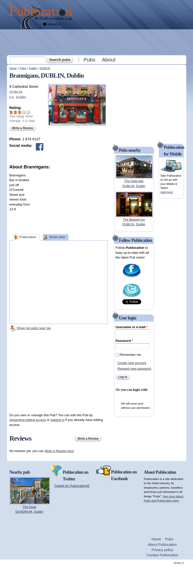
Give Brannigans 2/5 (16, 112)
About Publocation (162, 545)
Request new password (134, 368)
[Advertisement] (97, 42)
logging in (57, 420)
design (179, 563)
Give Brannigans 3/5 (20, 112)
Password (124, 341)
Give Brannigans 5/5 (28, 112)
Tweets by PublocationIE (72, 486)
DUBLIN (45, 68)
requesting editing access (27, 420)
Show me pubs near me (34, 328)
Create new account (131, 363)
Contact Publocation (162, 555)
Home (13, 68)
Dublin (33, 68)
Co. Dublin (17, 97)
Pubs (89, 59)
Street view (57, 237)
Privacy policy (162, 550)
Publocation (27, 237)
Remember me (130, 355)
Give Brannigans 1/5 (11, 112)
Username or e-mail (132, 327)
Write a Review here (59, 451)
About (108, 59)
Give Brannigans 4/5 (24, 112)
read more (166, 192)
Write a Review (22, 128)
